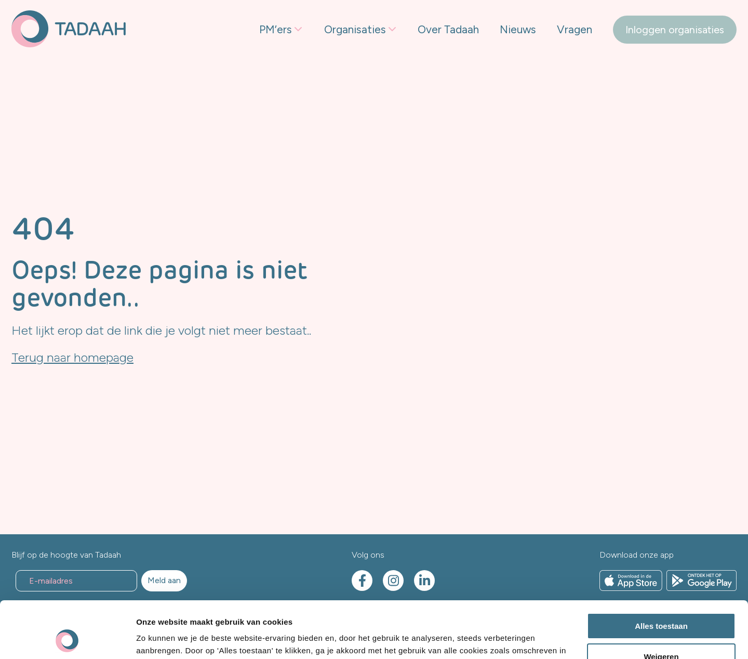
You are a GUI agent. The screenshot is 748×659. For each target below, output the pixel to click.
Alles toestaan (661, 573)
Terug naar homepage (72, 357)
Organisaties (355, 29)
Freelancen (349, 79)
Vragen (574, 29)
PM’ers (275, 29)
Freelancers (286, 79)
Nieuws (518, 29)
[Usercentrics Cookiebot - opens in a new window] (67, 639)
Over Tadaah (448, 29)
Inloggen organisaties (674, 29)
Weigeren (661, 603)
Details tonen (160, 638)
